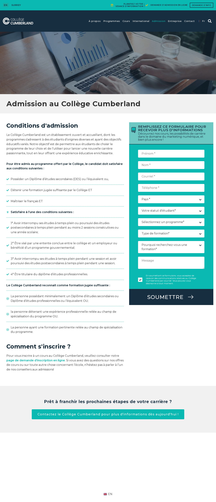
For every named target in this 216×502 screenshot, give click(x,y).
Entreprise (175, 21)
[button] (209, 21)
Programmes (111, 21)
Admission (159, 21)
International (141, 21)
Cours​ (126, 21)
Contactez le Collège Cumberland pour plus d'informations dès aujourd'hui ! (108, 414)
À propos (95, 21)
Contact (189, 21)
